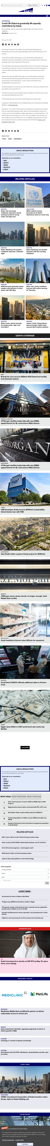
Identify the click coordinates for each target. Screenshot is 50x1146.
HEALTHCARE (30, 209)
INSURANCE (4, 1009)
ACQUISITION (4, 552)
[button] (25, 1136)
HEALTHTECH (5, 638)
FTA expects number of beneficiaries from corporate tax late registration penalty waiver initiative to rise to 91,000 (24, 908)
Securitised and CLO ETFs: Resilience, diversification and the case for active (24, 1053)
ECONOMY (4, 1039)
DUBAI (10, 139)
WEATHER (3, 209)
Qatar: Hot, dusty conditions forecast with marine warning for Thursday (36, 288)
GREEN (5, 165)
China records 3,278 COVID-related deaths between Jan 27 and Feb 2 (24, 842)
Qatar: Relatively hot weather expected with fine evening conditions (36, 251)
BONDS (3, 725)
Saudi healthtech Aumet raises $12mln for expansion (22, 640)
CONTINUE (25, 1144)
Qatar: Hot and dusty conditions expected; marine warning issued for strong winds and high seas (11, 214)
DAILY (5, 160)
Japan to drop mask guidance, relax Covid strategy (18, 859)
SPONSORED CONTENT (25, 978)
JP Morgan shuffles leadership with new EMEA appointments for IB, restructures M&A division (20, 422)
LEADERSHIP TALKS (25, 929)
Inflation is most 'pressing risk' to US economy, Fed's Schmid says (22, 918)
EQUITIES (3, 680)
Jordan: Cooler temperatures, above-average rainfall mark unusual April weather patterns (37, 325)
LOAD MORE (25, 747)
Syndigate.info (13, 105)
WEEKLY (6, 163)
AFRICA (5, 169)
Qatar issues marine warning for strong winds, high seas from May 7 (11, 325)
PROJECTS (6, 167)
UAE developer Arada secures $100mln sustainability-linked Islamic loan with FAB (23, 511)
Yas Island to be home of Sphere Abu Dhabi (15, 896)
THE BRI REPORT (25, 1114)
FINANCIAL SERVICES (7, 419)
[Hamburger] (47, 16)
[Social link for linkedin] (46, 5)
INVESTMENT (4, 463)
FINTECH (3, 1027)
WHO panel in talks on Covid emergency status (16, 853)
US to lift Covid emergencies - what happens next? (17, 848)
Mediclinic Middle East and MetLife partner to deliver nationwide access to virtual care (22, 1012)
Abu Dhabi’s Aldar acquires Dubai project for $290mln (23, 554)
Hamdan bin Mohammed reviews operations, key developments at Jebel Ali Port (24, 913)
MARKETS (3, 594)
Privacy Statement (8, 1140)
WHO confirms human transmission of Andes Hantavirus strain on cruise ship (37, 213)
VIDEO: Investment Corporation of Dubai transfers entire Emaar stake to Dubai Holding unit (24, 1098)
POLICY (4, 139)
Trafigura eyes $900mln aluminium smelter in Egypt (18, 902)
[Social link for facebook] (44, 5)
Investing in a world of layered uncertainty (16, 1041)
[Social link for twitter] (42, 5)
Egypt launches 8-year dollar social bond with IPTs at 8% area (27, 807)
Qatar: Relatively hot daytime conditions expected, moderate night (12, 251)
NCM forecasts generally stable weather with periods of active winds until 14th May (12, 288)
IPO (2, 959)
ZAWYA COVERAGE (25, 335)
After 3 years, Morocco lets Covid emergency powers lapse (20, 837)
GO (47, 883)
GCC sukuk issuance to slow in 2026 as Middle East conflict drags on (27, 802)
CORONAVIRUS (17, 139)
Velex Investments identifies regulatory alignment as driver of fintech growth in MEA (23, 1030)
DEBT (2, 374)
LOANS (3, 507)
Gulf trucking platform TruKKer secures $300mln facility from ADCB (27, 819)
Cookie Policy (19, 1140)
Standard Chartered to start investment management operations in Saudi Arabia (28, 824)
